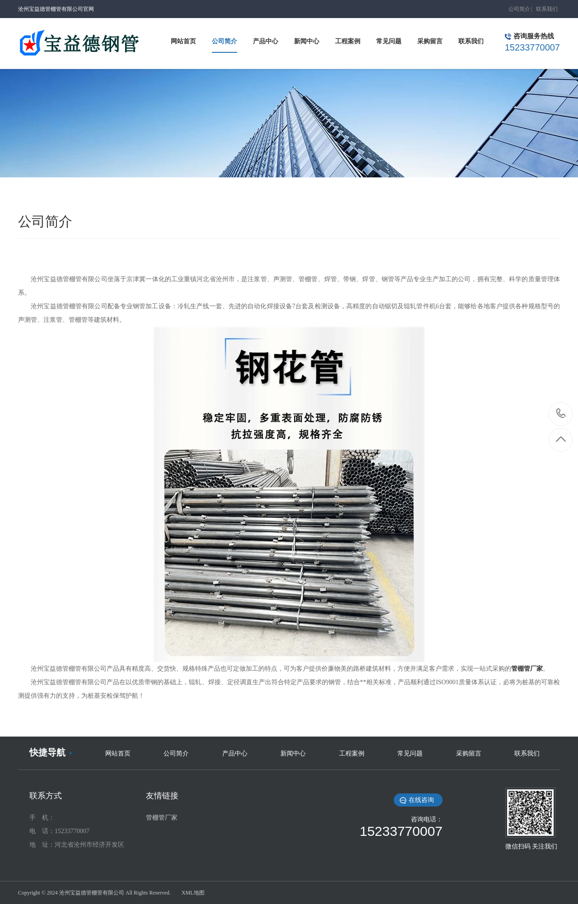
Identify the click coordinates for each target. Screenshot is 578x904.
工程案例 (351, 753)
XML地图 (193, 893)
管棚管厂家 (161, 817)
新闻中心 (293, 753)
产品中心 (234, 753)
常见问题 (410, 753)
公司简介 (519, 9)
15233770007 (561, 413)
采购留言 (468, 753)
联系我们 (547, 9)
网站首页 (118, 753)
